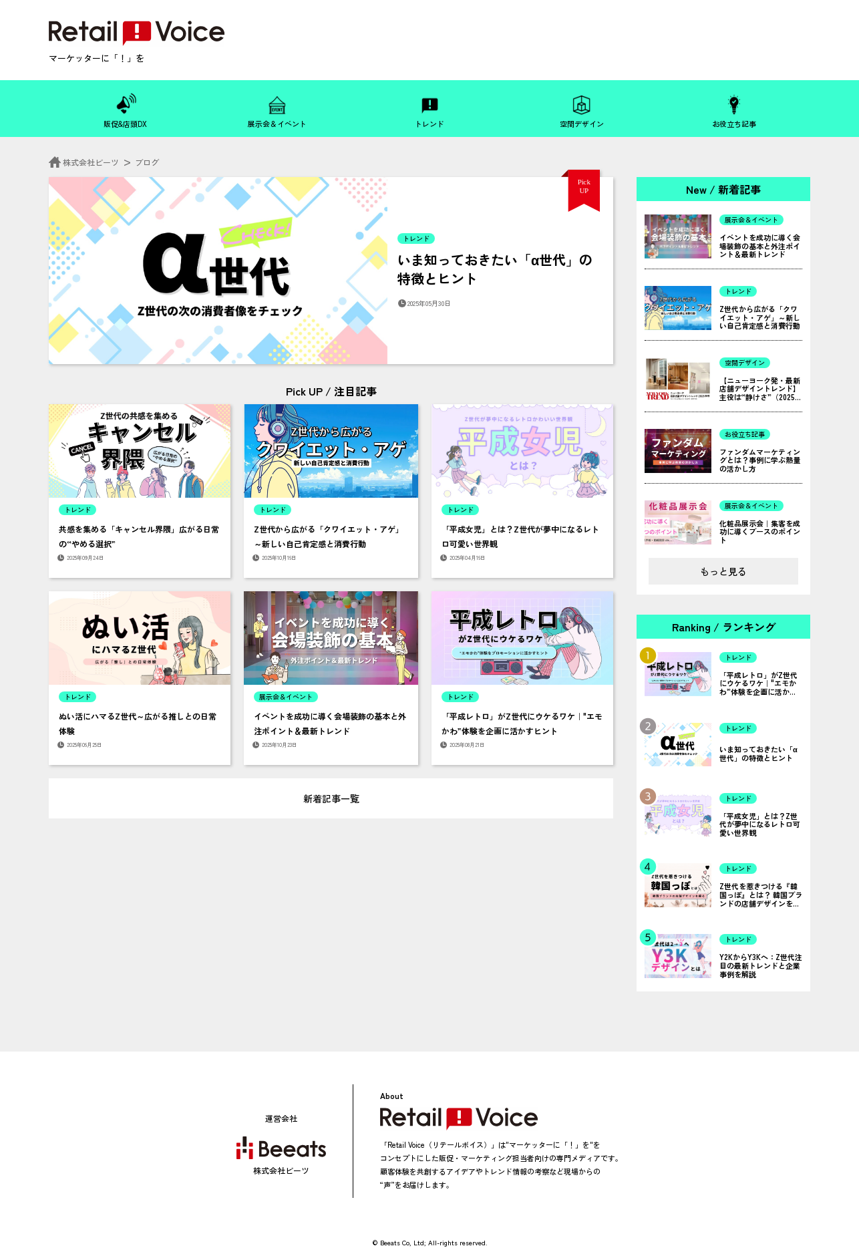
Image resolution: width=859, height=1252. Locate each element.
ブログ (147, 162)
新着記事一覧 (331, 798)
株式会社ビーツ (85, 162)
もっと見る (723, 571)
